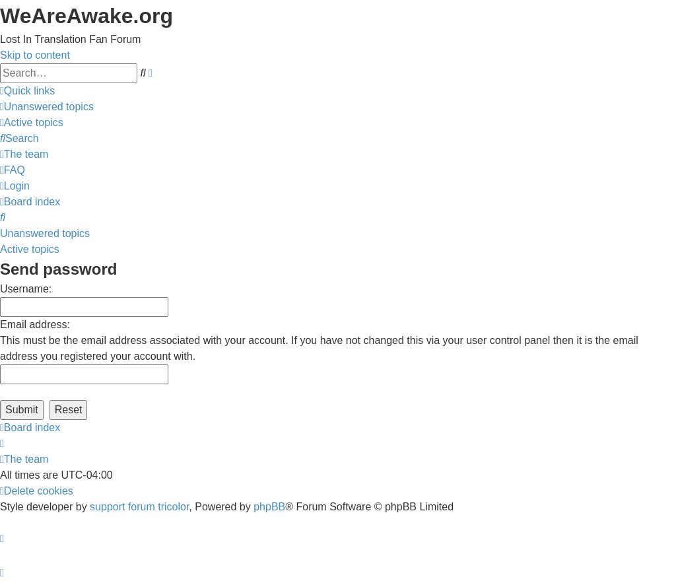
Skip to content (35, 55)
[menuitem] (47, 106)
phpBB (269, 506)
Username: (25, 288)
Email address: (35, 324)
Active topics (29, 249)
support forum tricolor (139, 506)
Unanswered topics (45, 233)
